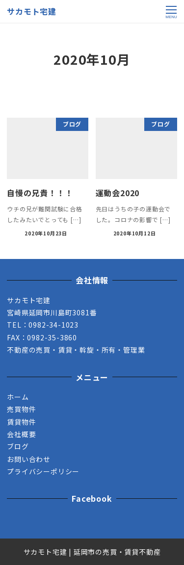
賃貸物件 (21, 422)
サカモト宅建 (31, 11)
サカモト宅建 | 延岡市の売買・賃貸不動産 (92, 552)
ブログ (17, 446)
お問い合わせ (29, 459)
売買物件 (21, 409)
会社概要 (21, 434)
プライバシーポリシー (43, 471)
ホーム (17, 397)
